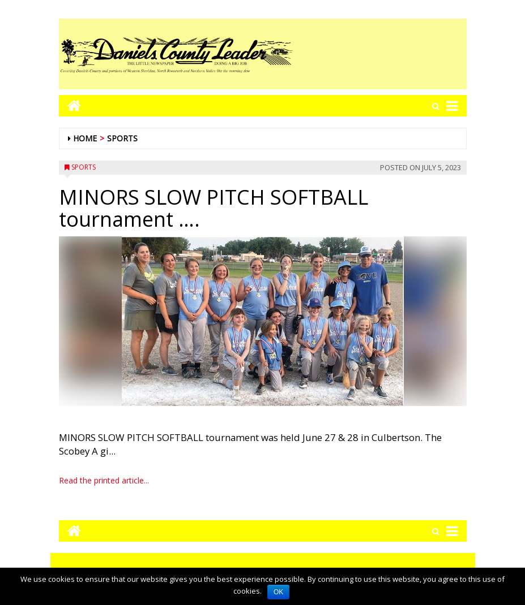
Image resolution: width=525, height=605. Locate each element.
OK (278, 592)
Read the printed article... (104, 480)
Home (85, 138)
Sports (122, 138)
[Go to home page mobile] (70, 105)
